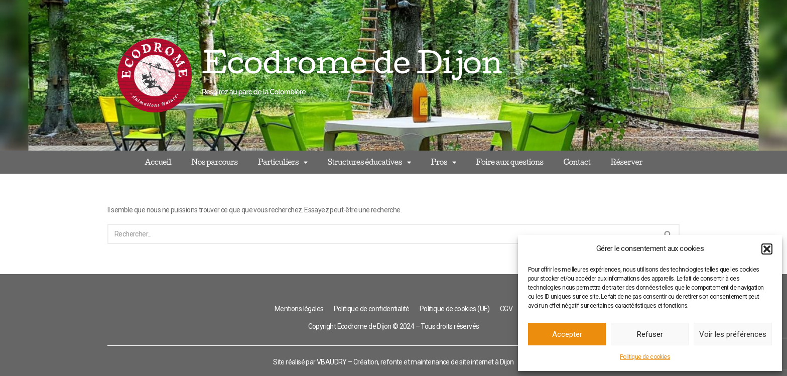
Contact (576, 162)
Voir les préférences (732, 334)
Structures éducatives (369, 162)
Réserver (626, 162)
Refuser (650, 334)
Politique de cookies (645, 356)
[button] (767, 249)
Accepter (567, 334)
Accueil (158, 162)
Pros (443, 162)
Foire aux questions (509, 162)
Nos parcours (214, 162)
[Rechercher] (382, 234)
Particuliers (282, 162)
